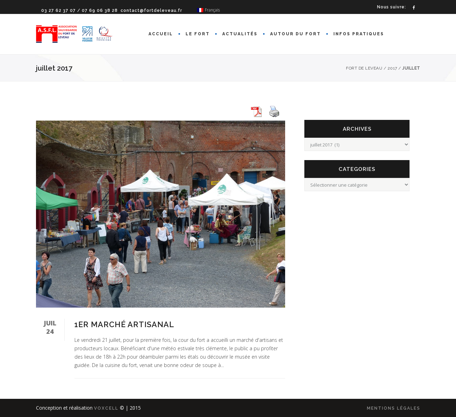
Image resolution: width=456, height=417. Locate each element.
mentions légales (393, 408)
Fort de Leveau (364, 68)
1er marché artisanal (124, 324)
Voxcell (106, 408)
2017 (392, 68)
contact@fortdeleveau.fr (151, 10)
